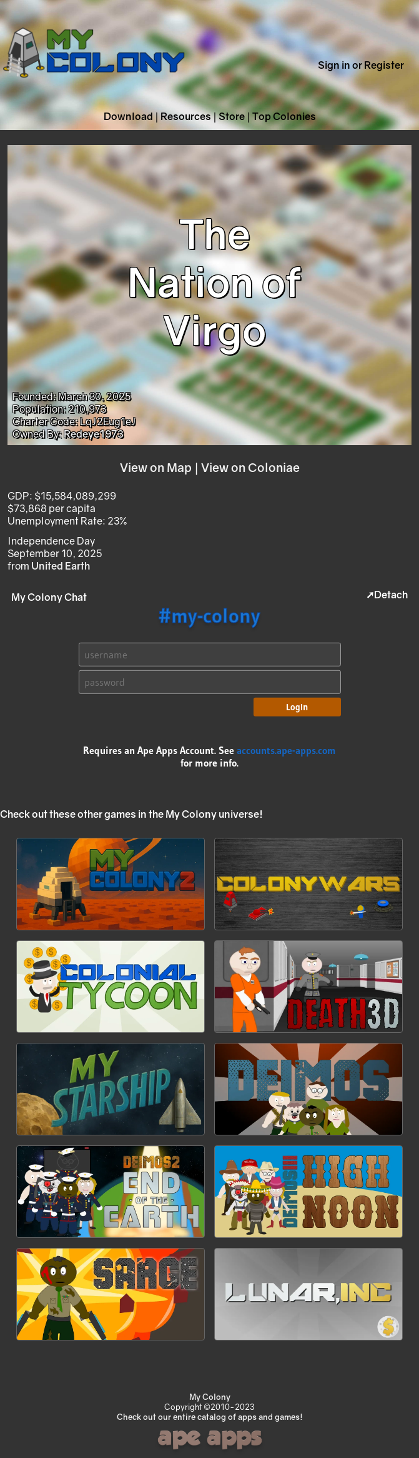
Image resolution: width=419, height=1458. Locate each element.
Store (232, 116)
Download (128, 116)
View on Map (156, 467)
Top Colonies (284, 116)
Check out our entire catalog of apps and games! (210, 1417)
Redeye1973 (94, 434)
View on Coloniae (250, 467)
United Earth (60, 566)
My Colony (209, 1397)
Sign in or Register (361, 65)
